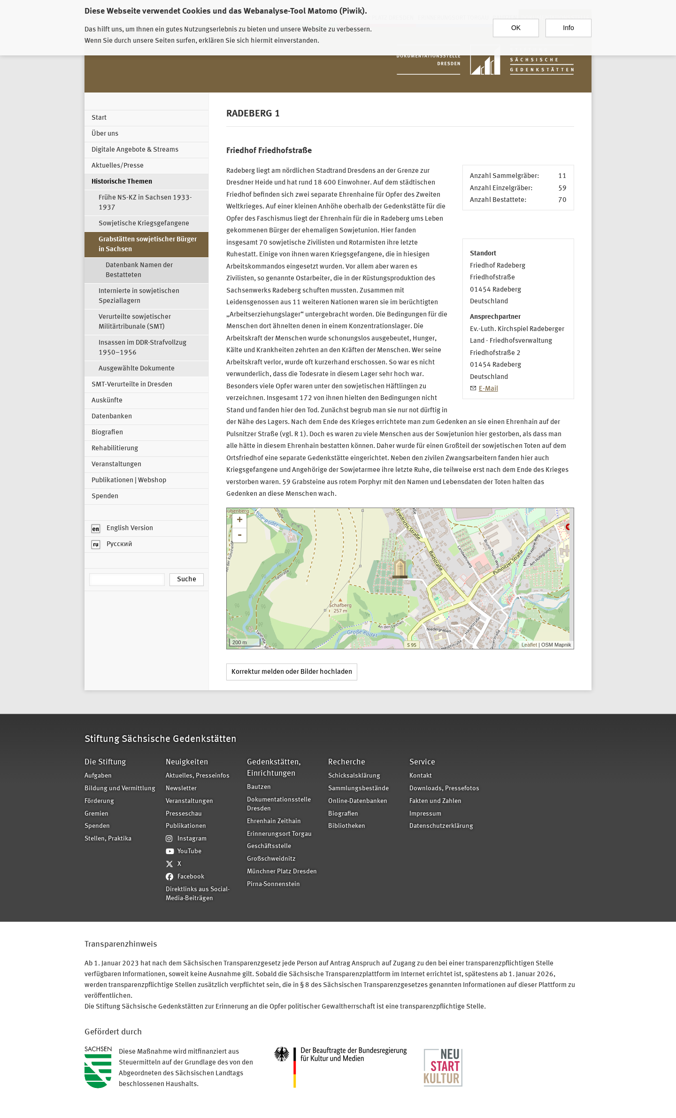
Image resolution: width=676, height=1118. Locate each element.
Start (99, 118)
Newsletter (181, 789)
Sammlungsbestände (358, 789)
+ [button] (240, 521)
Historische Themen (122, 181)
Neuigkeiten (187, 762)
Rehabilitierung (115, 448)
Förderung (99, 801)
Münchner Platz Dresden (282, 872)
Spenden (105, 496)
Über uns (105, 134)
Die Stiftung (105, 762)
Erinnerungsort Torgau (279, 834)
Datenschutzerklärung (441, 826)
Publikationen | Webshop (129, 480)
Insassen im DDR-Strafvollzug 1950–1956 (142, 347)
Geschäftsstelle (269, 846)
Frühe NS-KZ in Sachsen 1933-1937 (145, 202)
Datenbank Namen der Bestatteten (139, 270)
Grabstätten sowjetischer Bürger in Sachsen (148, 244)
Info (568, 24)
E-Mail (488, 389)
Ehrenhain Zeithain (274, 821)
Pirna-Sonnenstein (273, 884)
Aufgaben (98, 776)
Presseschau (184, 814)
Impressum (425, 814)
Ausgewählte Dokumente (137, 368)
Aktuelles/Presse (118, 166)
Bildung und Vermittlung (119, 789)
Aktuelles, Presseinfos (198, 776)
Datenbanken (112, 416)
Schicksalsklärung (354, 776)
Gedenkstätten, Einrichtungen (274, 768)
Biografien (107, 432)
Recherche (346, 762)
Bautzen (259, 787)
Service (422, 762)
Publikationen (186, 826)
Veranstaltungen (116, 464)
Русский (112, 544)
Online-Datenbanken (357, 801)
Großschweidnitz (271, 859)
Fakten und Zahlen (435, 801)
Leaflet (529, 645)
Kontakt (420, 776)
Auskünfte (107, 400)
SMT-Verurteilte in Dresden (132, 384)
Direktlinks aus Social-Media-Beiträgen (198, 894)
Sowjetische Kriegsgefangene (144, 223)
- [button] (239, 535)
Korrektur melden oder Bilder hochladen (291, 672)
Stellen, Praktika (107, 839)
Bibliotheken (346, 826)
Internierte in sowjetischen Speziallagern (139, 296)
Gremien (96, 814)
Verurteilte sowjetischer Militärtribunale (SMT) (135, 322)
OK (516, 24)
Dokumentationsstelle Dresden (279, 804)
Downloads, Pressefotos (444, 789)
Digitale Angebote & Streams (135, 150)
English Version (122, 528)
